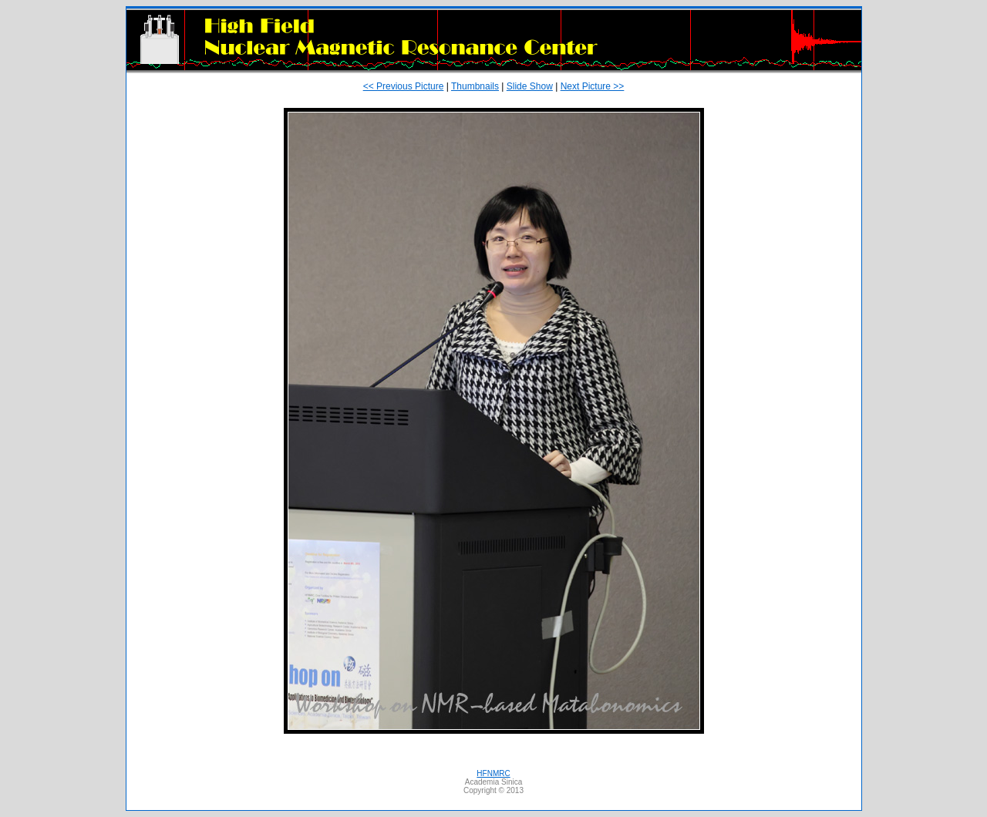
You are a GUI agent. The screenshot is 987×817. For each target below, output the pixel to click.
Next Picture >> (593, 86)
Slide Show (530, 86)
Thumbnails (475, 86)
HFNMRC (493, 773)
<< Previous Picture (403, 86)
